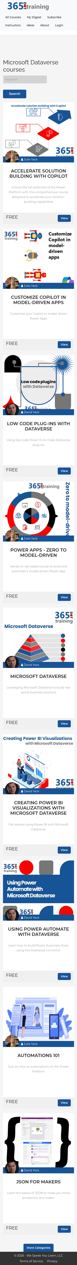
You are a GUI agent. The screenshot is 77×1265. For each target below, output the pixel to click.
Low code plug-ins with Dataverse (38, 426)
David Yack (30, 412)
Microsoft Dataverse (38, 676)
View (64, 218)
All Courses (13, 17)
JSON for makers (38, 1182)
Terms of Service (31, 1261)
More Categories (38, 1248)
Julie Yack (29, 159)
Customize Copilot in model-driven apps (38, 300)
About (44, 25)
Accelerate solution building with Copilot (38, 173)
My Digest (34, 17)
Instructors (13, 25)
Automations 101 (38, 1055)
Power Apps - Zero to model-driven (38, 553)
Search (14, 94)
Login (59, 25)
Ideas (30, 25)
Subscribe (54, 17)
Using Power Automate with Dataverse (38, 932)
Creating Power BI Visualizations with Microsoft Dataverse (38, 808)
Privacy (52, 1261)
